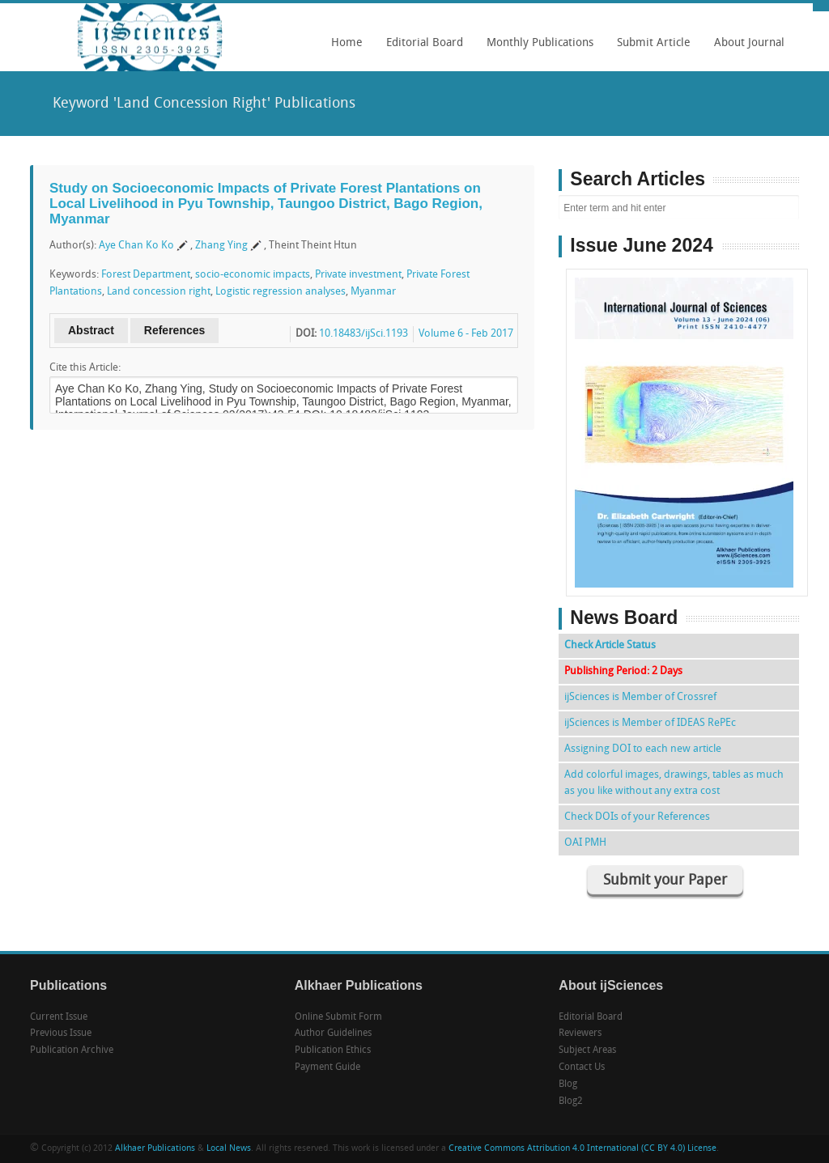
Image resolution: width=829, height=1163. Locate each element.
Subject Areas (587, 1050)
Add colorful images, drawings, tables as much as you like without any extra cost (674, 783)
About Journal (745, 48)
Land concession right (158, 292)
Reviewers (580, 1033)
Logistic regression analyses (280, 292)
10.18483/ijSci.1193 (363, 334)
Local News (228, 1148)
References (175, 330)
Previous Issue (60, 1033)
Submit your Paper (665, 881)
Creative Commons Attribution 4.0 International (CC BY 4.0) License (582, 1148)
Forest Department (145, 275)
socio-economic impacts (252, 275)
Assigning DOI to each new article (642, 749)
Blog (568, 1084)
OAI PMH (585, 843)
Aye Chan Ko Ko (136, 245)
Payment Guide (327, 1067)
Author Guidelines (333, 1033)
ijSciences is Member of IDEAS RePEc (650, 723)
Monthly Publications (536, 48)
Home (347, 43)
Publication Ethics (333, 1050)
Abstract (91, 330)
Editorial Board (420, 48)
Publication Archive (71, 1050)
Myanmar (373, 292)
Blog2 (571, 1101)
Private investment (358, 275)
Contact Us (582, 1067)
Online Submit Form (338, 1017)
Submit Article (649, 48)
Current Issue (58, 1017)
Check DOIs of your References (637, 817)
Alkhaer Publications (155, 1148)
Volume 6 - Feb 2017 (466, 334)
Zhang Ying (221, 245)
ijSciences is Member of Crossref (640, 697)
